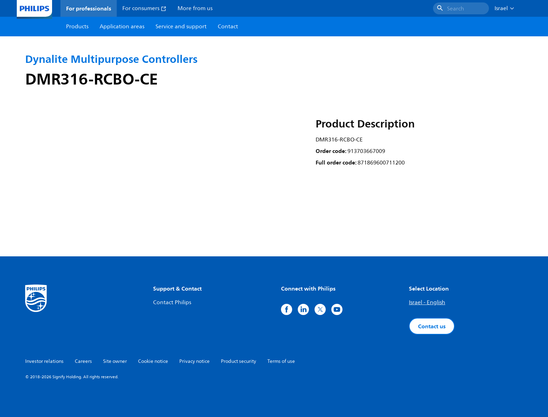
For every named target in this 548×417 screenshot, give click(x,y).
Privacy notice (194, 361)
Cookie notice (153, 361)
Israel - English (427, 302)
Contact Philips (172, 302)
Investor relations (44, 361)
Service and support (181, 26)
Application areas (122, 26)
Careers (83, 361)
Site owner (115, 361)
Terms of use (281, 361)
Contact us (432, 326)
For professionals (88, 8)
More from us (195, 8)
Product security (238, 361)
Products (77, 26)
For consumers (144, 8)
